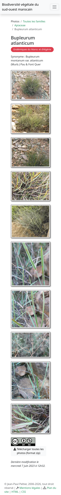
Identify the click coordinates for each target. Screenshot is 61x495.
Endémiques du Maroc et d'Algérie (32, 49)
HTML (15, 492)
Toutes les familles (34, 21)
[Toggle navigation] (54, 7)
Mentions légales (30, 488)
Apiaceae (20, 25)
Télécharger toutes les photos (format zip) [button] (29, 451)
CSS (23, 492)
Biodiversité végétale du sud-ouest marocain (20, 7)
